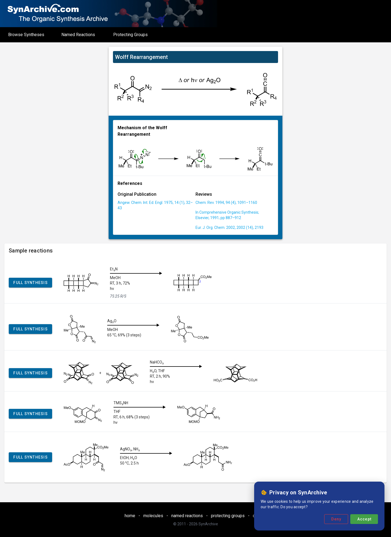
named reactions (187, 515)
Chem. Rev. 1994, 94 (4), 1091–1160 (226, 202)
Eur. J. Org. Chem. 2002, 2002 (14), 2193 (229, 227)
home (130, 515)
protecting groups (228, 515)
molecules (153, 515)
